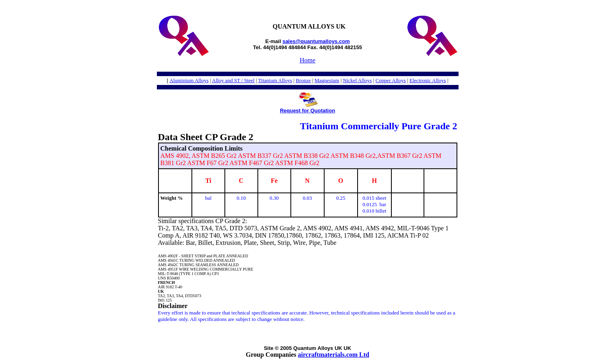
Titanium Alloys (275, 80)
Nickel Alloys (357, 80)
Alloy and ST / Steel (233, 80)
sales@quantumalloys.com (316, 41)
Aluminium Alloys (188, 80)
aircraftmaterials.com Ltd (333, 354)
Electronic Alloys (427, 80)
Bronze (303, 80)
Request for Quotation (307, 111)
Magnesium (327, 80)
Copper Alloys (390, 80)
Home (307, 60)
